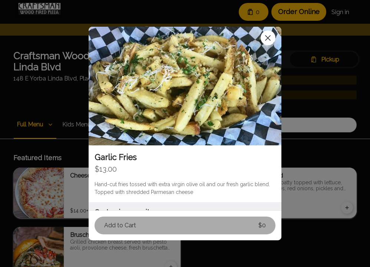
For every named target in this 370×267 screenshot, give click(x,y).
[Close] (268, 37)
